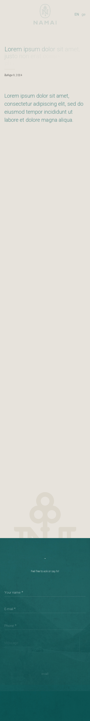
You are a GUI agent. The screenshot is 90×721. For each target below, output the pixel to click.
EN (76, 14)
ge (84, 14)
